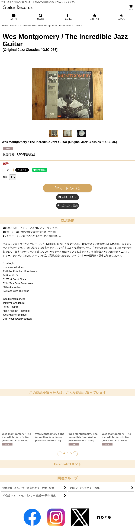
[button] (40, 17)
